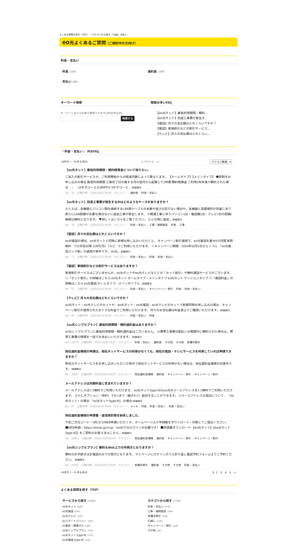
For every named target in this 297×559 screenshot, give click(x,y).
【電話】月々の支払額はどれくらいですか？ (186, 123)
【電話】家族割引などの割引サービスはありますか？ (101, 265)
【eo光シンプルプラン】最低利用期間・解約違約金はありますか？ (111, 324)
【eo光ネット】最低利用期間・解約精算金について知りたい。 (108, 169)
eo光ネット (72, 506)
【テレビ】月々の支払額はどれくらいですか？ (97, 298)
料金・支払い (149, 193)
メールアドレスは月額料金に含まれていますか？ (98, 383)
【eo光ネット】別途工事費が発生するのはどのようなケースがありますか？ (117, 201)
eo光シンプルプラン (77, 530)
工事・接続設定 (158, 225)
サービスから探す (79, 500)
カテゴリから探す (101, 34)
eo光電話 (71, 511)
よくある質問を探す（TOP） (74, 34)
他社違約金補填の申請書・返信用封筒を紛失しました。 (103, 415)
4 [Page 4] (225, 472)
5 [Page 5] (230, 472)
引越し (155, 521)
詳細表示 (136, 187)
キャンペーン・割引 (161, 289)
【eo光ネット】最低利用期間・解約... (181, 112)
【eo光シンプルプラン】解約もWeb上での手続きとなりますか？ (109, 447)
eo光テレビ (72, 516)
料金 (69, 71)
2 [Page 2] (216, 472)
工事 (182, 225)
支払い (70, 81)
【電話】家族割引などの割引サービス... (183, 128)
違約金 (156, 71)
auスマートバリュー (77, 521)
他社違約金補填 (144, 374)
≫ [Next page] (235, 472)
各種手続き (193, 342)
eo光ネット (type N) (77, 535)
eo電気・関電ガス (76, 525)
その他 (169, 342)
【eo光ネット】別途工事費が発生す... (181, 118)
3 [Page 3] (221, 472)
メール (134, 406)
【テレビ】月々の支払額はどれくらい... (183, 133)
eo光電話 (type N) (76, 540)
